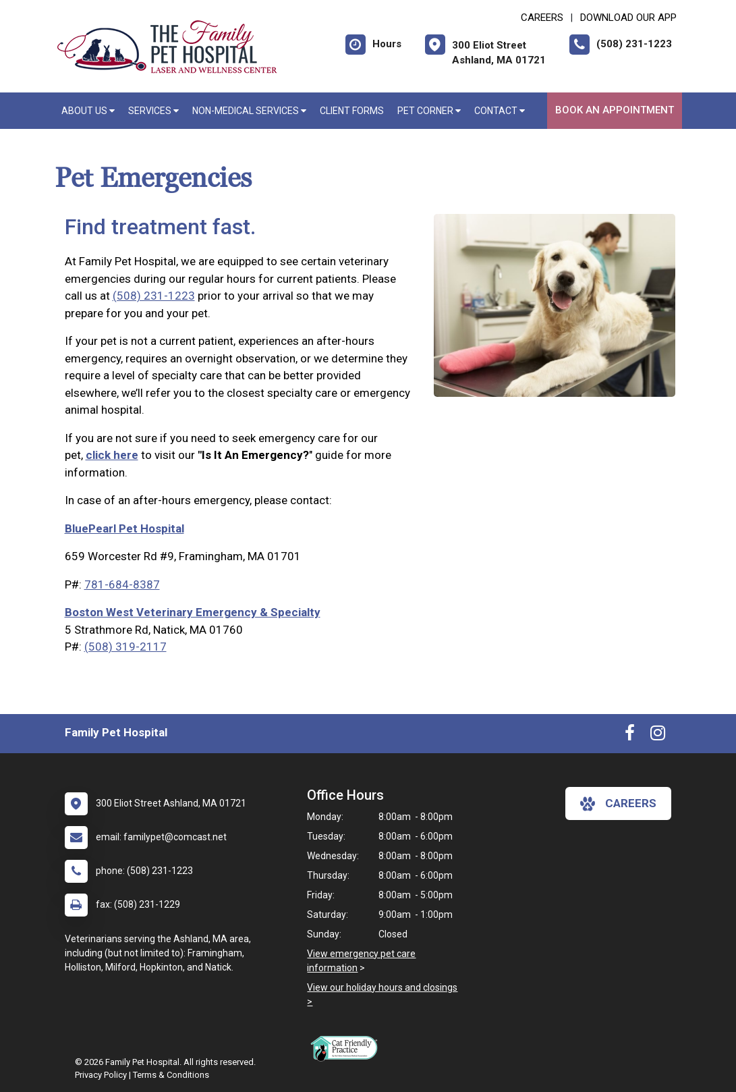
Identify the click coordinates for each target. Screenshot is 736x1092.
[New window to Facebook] (630, 735)
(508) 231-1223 (154, 295)
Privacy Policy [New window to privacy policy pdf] (101, 1075)
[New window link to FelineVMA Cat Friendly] (347, 1048)
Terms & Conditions (171, 1075)
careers (618, 803)
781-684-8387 (122, 584)
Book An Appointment (614, 110)
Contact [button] (499, 110)
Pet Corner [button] (429, 110)
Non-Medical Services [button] (249, 110)
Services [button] (153, 110)
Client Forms (352, 110)
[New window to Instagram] (658, 735)
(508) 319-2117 (125, 646)
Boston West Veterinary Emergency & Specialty (192, 612)
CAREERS (542, 17)
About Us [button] (88, 110)
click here (112, 455)
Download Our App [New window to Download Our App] (628, 17)
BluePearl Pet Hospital (124, 528)
